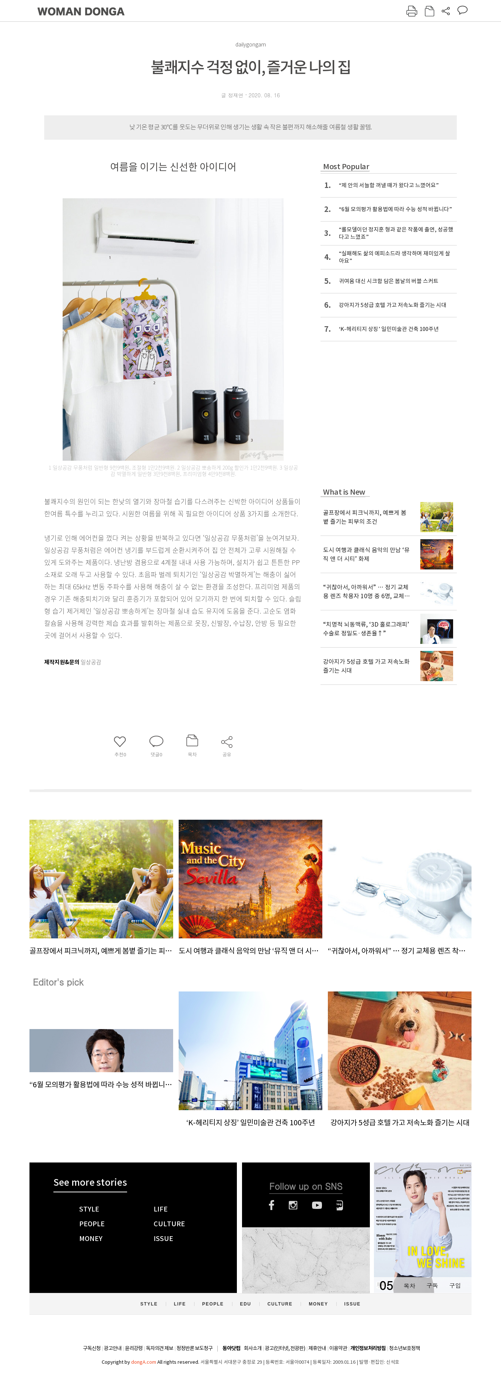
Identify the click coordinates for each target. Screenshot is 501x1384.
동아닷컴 (231, 1348)
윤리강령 (134, 1348)
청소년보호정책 (404, 1348)
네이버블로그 (340, 1205)
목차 (409, 1285)
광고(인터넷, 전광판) (285, 1348)
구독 (432, 1285)
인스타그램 (293, 1205)
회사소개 (253, 1348)
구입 (455, 1285)
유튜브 (317, 1205)
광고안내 (113, 1348)
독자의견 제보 (159, 1348)
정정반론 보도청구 (194, 1348)
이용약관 (338, 1348)
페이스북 (271, 1205)
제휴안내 (317, 1348)
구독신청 (92, 1348)
